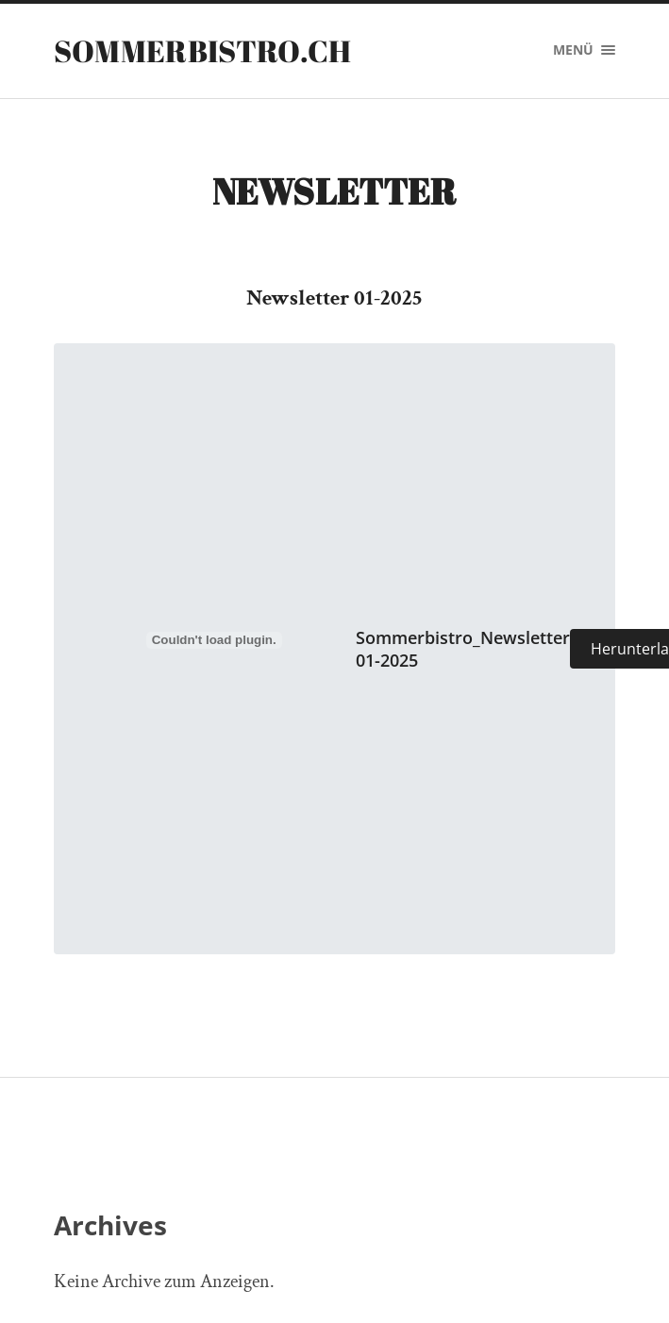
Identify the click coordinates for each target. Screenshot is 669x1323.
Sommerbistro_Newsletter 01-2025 (463, 647)
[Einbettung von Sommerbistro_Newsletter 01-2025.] (214, 639)
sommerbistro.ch (203, 50)
